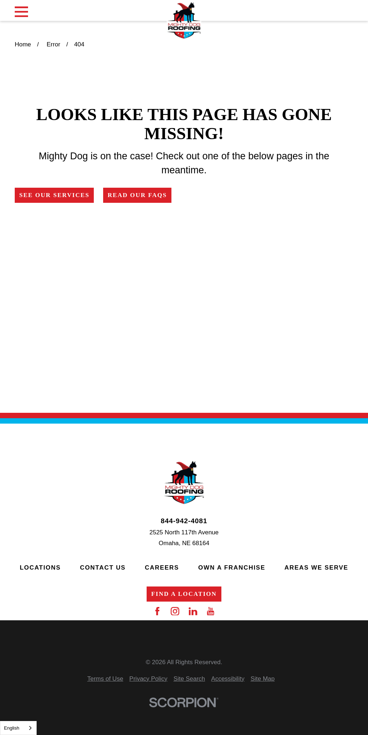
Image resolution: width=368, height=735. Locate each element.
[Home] (184, 20)
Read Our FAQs (137, 195)
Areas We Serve (316, 567)
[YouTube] (210, 611)
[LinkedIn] (193, 611)
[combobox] (18, 728)
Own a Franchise (232, 567)
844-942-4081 (184, 520)
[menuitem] (105, 679)
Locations (40, 567)
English (11, 728)
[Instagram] (175, 611)
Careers (162, 567)
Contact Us (102, 567)
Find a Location (184, 593)
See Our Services (54, 195)
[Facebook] (157, 611)
